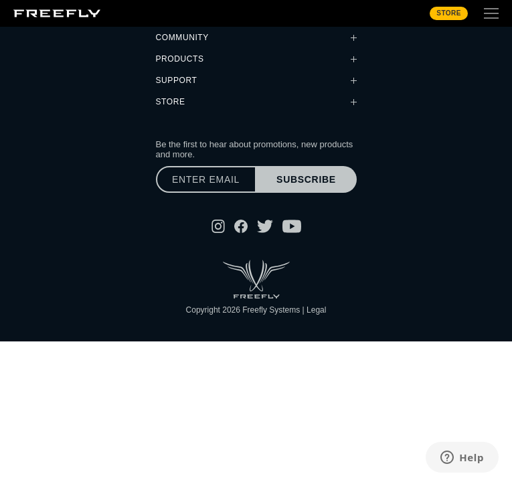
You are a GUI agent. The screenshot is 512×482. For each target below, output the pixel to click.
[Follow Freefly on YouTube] (291, 226)
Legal (316, 310)
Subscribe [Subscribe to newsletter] (306, 179)
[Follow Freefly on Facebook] (241, 226)
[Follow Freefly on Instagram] (218, 226)
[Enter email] (206, 179)
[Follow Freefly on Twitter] (265, 226)
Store (448, 13)
